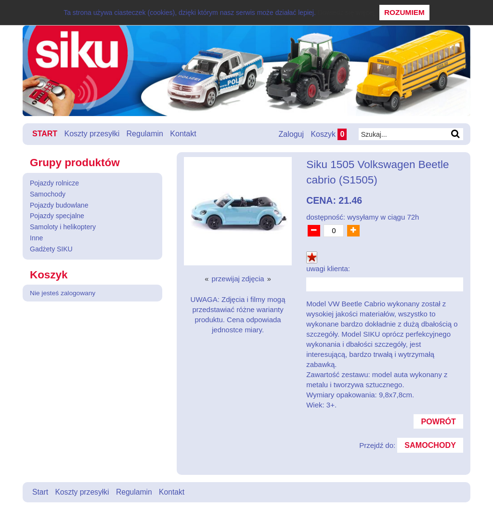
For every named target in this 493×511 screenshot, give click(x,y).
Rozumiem (404, 12)
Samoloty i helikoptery (63, 227)
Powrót (438, 421)
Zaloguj (290, 134)
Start (44, 134)
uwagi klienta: (328, 268)
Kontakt (183, 134)
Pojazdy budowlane (59, 205)
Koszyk (328, 134)
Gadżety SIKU (51, 248)
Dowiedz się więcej (346, 12)
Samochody (47, 193)
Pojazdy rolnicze (54, 183)
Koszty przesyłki (92, 134)
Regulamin (145, 134)
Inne (36, 238)
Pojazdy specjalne (57, 216)
